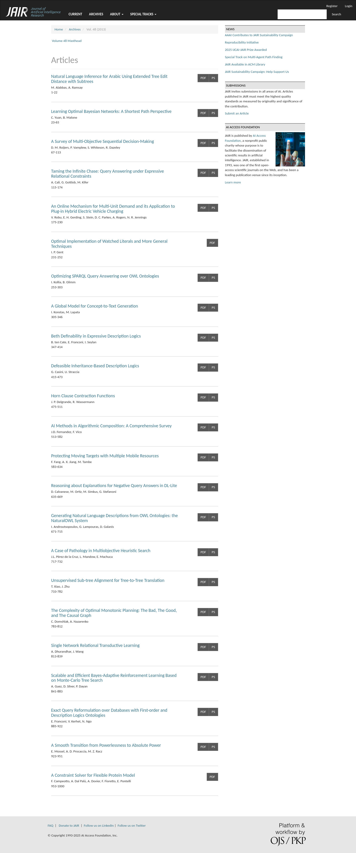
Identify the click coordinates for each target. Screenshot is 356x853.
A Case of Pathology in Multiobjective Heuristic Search (100, 550)
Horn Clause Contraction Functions (83, 395)
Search (336, 14)
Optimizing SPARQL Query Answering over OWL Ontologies (105, 276)
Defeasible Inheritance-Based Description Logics (95, 365)
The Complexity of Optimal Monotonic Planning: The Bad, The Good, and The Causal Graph (114, 613)
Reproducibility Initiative (242, 42)
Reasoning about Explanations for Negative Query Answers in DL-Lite (114, 485)
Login (348, 6)
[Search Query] (302, 14)
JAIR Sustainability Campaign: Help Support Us (257, 72)
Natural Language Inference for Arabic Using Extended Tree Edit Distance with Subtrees (109, 79)
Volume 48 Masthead (67, 41)
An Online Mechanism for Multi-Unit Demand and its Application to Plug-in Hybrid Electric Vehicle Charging (113, 208)
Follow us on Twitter (132, 825)
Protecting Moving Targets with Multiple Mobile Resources (105, 455)
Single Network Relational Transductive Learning (95, 645)
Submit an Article (237, 113)
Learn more (233, 182)
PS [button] (213, 78)
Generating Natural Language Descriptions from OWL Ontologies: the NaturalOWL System (114, 518)
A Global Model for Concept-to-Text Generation (94, 306)
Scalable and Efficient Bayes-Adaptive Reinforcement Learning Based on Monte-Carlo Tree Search (114, 678)
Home (59, 29)
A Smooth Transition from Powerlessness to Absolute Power (106, 745)
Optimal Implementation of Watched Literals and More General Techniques (109, 243)
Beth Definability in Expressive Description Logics (96, 336)
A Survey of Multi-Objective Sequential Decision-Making (102, 141)
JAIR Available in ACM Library (245, 64)
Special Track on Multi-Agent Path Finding (254, 57)
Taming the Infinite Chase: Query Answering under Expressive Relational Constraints (107, 173)
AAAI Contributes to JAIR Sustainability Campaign (259, 35)
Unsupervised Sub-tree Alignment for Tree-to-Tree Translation (107, 580)
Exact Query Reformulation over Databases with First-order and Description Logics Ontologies (109, 712)
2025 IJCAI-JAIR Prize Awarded (246, 50)
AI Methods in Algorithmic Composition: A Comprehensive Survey (111, 425)
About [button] (116, 14)
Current (75, 14)
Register (331, 6)
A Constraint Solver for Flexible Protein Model (93, 775)
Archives (96, 14)
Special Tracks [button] (143, 14)
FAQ (51, 825)
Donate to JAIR (69, 825)
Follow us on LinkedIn (99, 825)
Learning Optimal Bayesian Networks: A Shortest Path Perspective (111, 111)
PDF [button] (203, 78)
